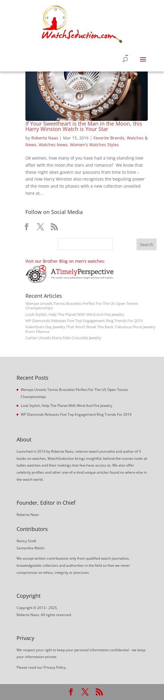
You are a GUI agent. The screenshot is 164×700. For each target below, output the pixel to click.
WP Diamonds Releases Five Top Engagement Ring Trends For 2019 (83, 320)
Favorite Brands (108, 138)
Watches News (53, 144)
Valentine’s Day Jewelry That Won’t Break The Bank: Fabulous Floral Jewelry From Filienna (90, 329)
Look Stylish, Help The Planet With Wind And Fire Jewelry (74, 314)
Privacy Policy (54, 667)
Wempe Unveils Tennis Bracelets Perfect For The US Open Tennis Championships (81, 306)
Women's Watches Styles (94, 144)
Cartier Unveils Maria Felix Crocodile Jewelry (63, 337)
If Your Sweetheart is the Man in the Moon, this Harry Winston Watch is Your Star (83, 126)
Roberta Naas (44, 138)
